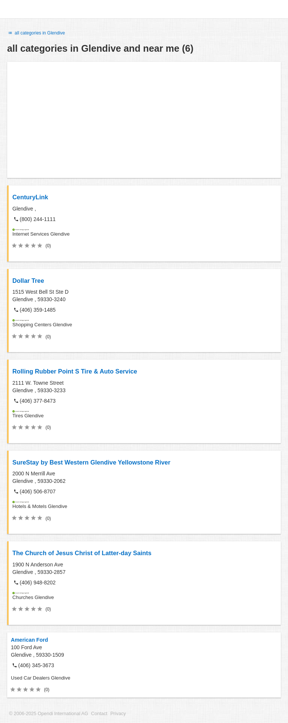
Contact (99, 713)
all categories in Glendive (36, 33)
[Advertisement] (144, 119)
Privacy (118, 713)
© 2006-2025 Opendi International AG (48, 713)
